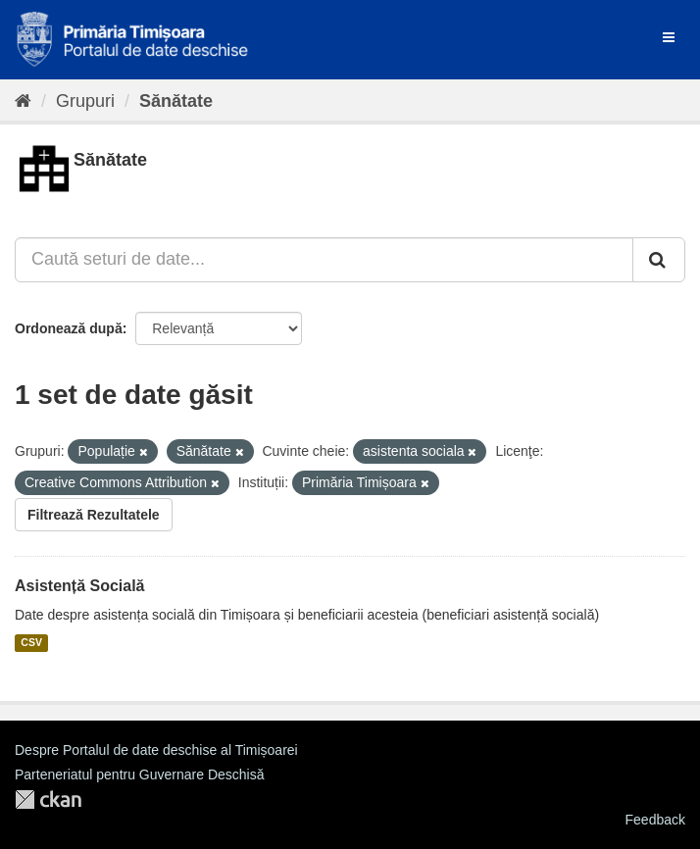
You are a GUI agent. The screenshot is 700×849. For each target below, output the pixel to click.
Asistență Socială (80, 585)
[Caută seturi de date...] (324, 259)
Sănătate (176, 101)
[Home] (23, 101)
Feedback (655, 819)
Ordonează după (69, 328)
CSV (31, 643)
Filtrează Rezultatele (93, 515)
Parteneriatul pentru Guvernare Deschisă (139, 774)
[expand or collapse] (668, 37)
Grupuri (85, 101)
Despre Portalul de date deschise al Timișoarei (156, 750)
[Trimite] (658, 259)
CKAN (48, 799)
